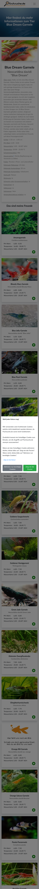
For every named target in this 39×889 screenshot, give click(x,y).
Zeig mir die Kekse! (10, 460)
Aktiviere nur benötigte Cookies (12, 468)
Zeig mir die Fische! (30, 468)
